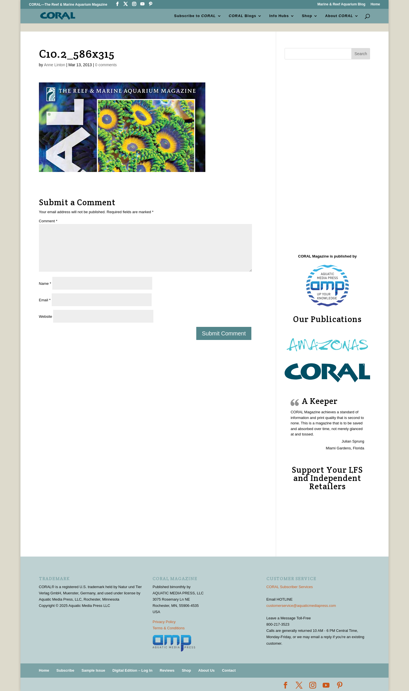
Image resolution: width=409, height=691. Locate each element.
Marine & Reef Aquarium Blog (341, 4)
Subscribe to (195, 16)
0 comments (106, 65)
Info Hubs (279, 16)
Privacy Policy (164, 622)
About (339, 16)
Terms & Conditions (169, 628)
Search (360, 53)
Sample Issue (93, 670)
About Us (206, 670)
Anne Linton (54, 65)
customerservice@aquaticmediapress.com (301, 605)
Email (45, 300)
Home (375, 4)
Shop (307, 16)
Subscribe (65, 670)
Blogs (242, 16)
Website (45, 316)
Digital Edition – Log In (132, 670)
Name (45, 283)
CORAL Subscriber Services (289, 587)
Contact (228, 670)
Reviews (167, 670)
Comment (48, 221)
